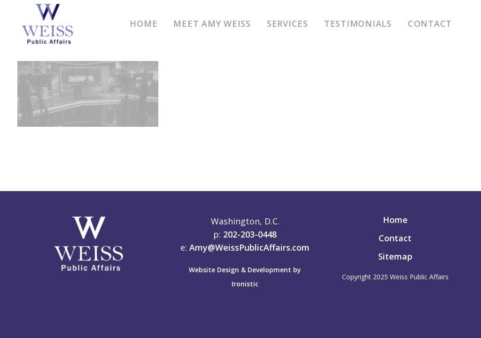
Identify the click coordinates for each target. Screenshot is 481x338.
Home (395, 220)
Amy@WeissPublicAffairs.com (249, 247)
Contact (395, 238)
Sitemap (395, 256)
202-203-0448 (250, 234)
